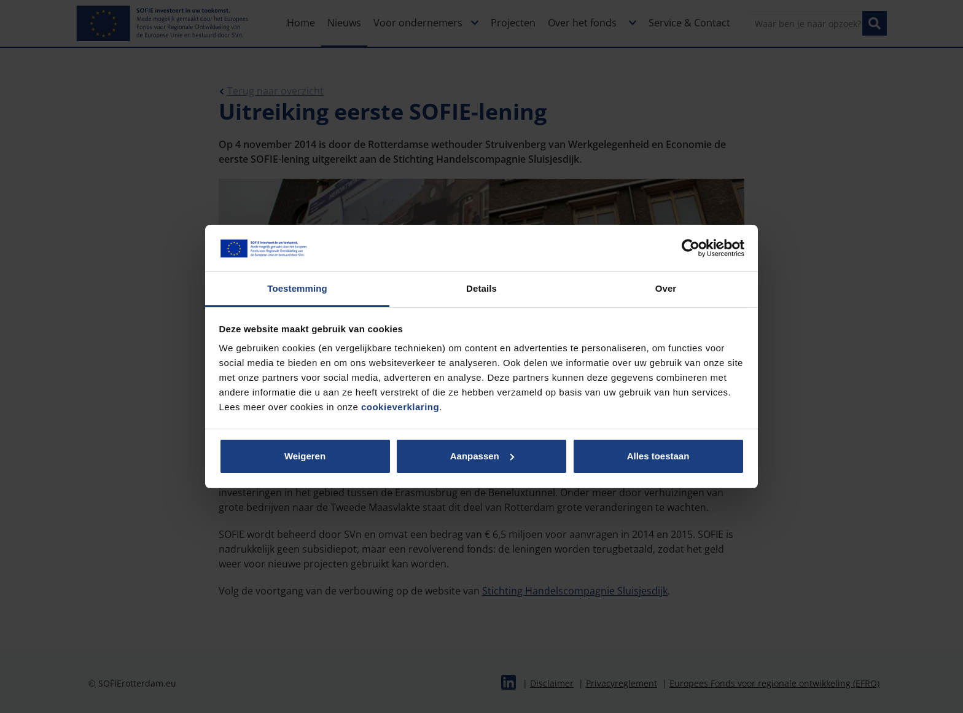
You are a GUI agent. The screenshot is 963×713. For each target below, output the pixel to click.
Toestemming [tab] (297, 288)
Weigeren (305, 456)
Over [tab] (666, 288)
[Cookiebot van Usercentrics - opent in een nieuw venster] (690, 248)
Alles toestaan (658, 456)
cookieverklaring (400, 407)
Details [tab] (481, 288)
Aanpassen (482, 456)
